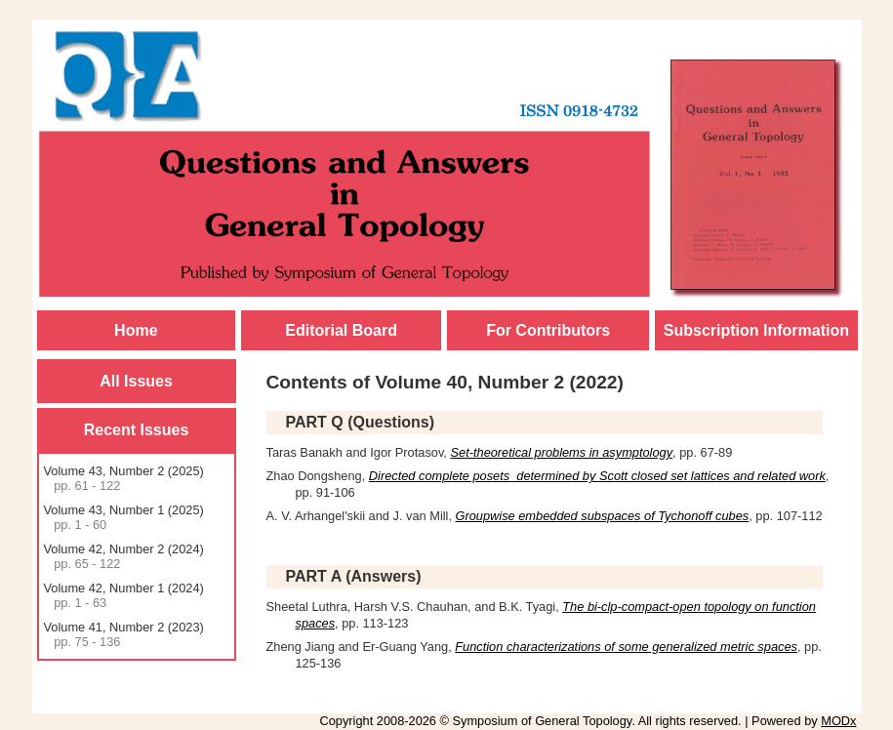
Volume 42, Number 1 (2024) (124, 595)
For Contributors (548, 330)
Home (135, 330)
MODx (838, 720)
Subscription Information (756, 330)
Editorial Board (341, 330)
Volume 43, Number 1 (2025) (124, 517)
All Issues (136, 381)
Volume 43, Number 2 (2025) (124, 478)
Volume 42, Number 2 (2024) (124, 556)
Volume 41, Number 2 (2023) (124, 634)
